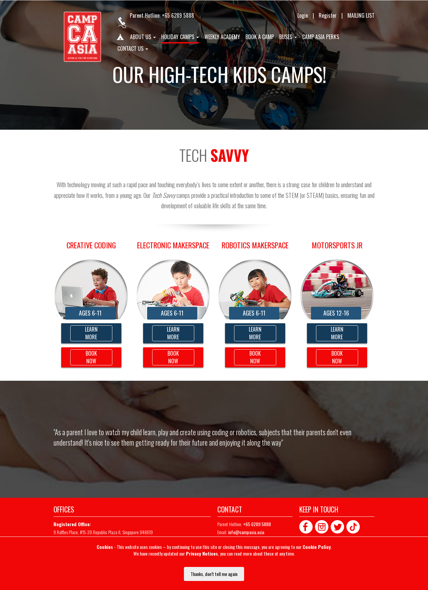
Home (120, 38)
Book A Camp (259, 37)
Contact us (132, 48)
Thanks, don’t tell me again (214, 573)
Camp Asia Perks (320, 37)
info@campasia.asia (246, 532)
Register (328, 15)
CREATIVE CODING (91, 245)
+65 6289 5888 (178, 15)
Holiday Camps (180, 37)
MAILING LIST (360, 15)
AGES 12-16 (336, 313)
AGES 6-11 (90, 313)
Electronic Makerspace (173, 245)
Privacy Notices (202, 553)
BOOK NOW (91, 357)
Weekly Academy (222, 37)
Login (302, 15)
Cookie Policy (317, 546)
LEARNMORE (255, 333)
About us (143, 37)
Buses (288, 37)
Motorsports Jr (337, 245)
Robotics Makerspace (255, 245)
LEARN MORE (91, 333)
